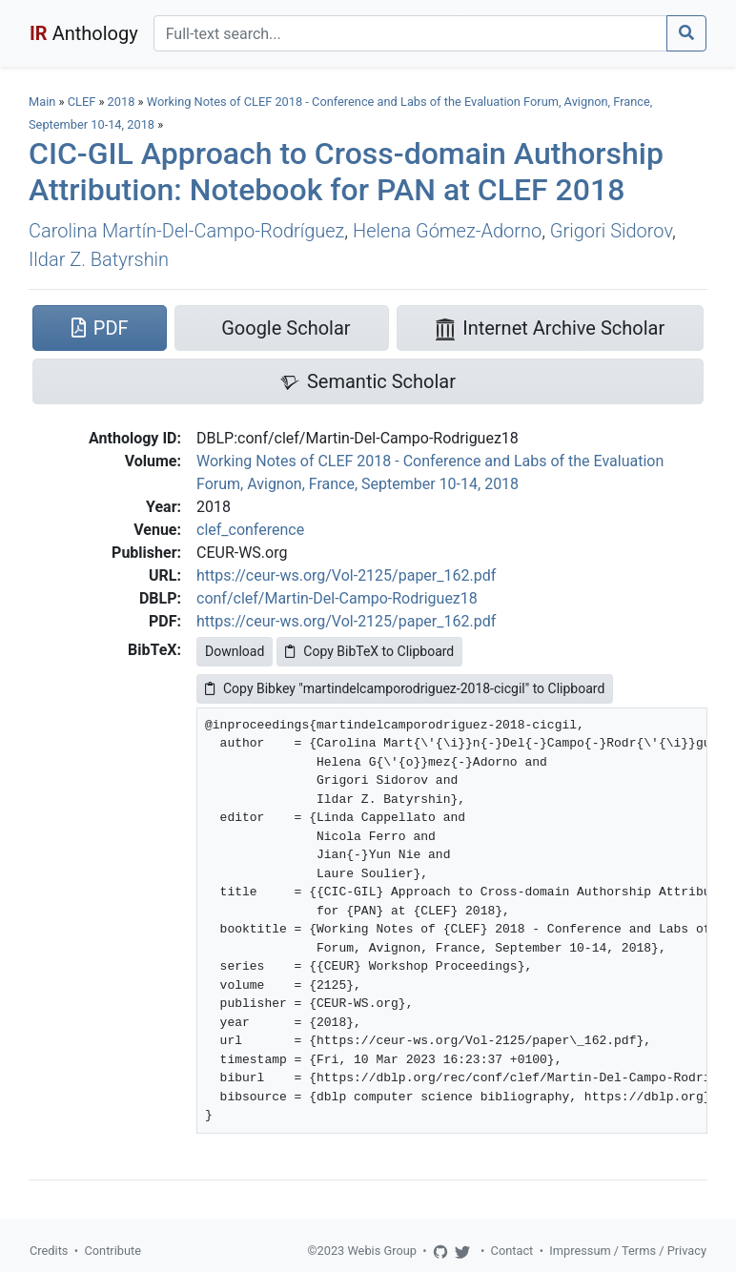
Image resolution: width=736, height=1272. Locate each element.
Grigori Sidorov (611, 230)
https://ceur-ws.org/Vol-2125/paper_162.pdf (346, 575)
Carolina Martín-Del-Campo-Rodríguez (186, 230)
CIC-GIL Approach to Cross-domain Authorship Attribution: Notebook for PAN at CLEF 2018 (346, 171)
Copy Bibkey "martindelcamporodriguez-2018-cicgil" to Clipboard (404, 688)
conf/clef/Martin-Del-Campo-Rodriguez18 (337, 598)
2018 (121, 101)
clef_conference (250, 530)
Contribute (112, 1250)
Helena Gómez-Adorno (447, 230)
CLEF (82, 101)
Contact (512, 1250)
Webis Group (382, 1250)
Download (234, 651)
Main (42, 101)
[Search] (410, 33)
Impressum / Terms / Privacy (627, 1250)
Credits (49, 1250)
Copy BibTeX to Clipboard (369, 651)
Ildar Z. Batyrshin (99, 259)
